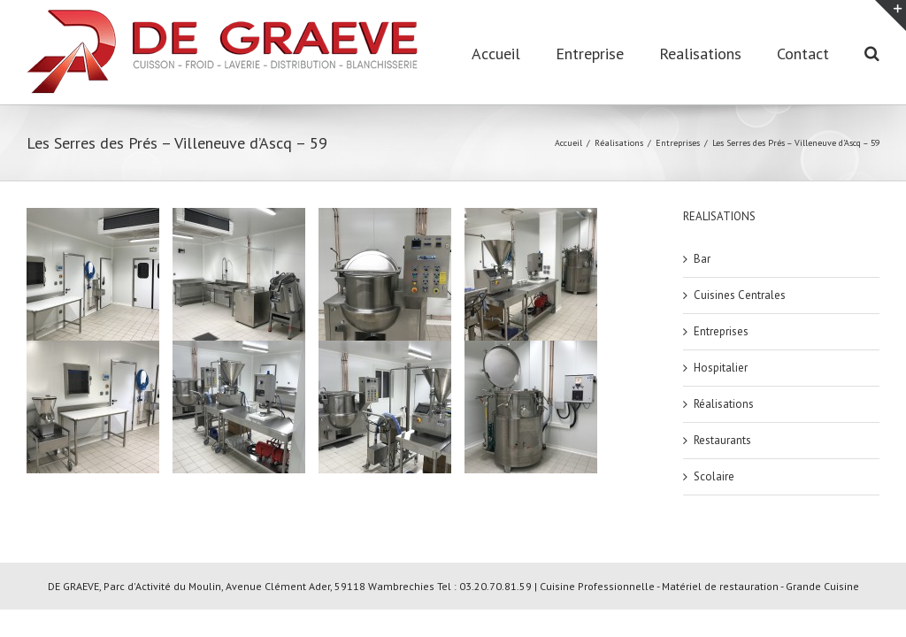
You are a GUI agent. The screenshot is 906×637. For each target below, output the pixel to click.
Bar (702, 258)
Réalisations (724, 403)
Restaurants (722, 440)
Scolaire (714, 476)
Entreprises (721, 331)
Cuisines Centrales (740, 295)
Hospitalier (721, 367)
